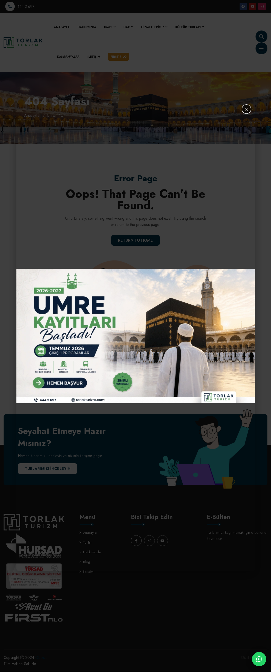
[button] (259, 659)
